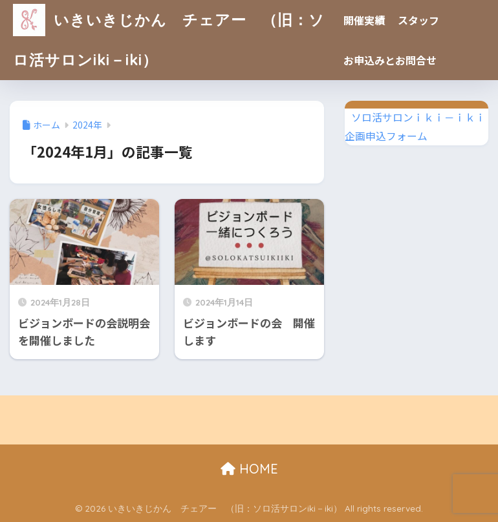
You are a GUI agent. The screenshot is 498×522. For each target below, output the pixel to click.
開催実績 (364, 20)
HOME (249, 469)
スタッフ (418, 20)
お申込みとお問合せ (390, 60)
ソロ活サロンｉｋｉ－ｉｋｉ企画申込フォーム (415, 126)
